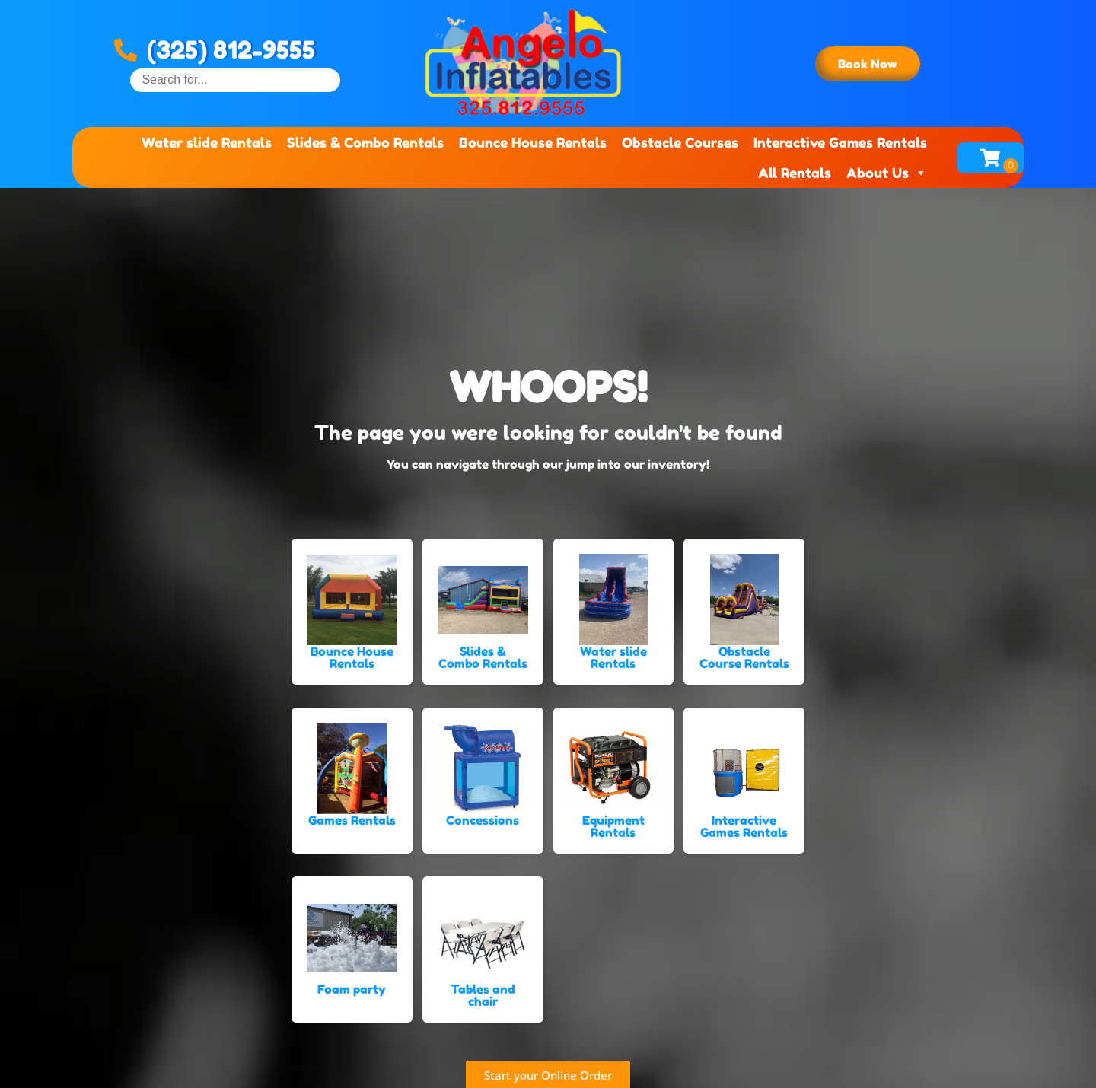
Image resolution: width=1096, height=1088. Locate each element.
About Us (886, 172)
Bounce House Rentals (533, 142)
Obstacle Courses (680, 142)
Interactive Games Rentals (840, 142)
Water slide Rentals (207, 142)
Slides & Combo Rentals (365, 142)
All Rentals (794, 172)
